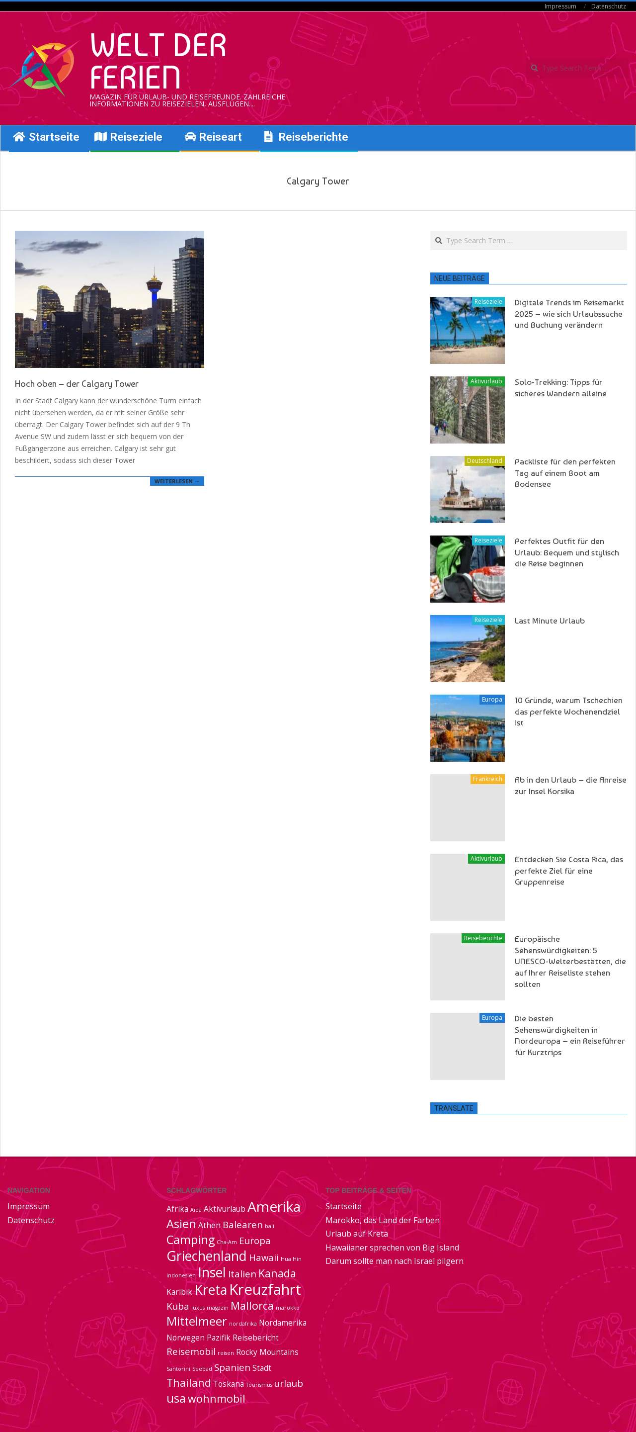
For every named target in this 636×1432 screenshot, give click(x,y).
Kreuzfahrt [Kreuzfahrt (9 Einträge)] (265, 1289)
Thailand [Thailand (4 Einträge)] (188, 1382)
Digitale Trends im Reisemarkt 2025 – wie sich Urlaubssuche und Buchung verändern (569, 313)
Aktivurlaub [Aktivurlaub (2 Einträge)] (224, 1208)
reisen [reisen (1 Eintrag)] (226, 1352)
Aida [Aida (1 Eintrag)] (196, 1209)
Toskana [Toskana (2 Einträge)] (228, 1383)
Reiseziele (488, 301)
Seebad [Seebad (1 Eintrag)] (202, 1368)
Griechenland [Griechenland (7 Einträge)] (206, 1256)
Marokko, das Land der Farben (382, 1220)
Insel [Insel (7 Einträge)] (212, 1272)
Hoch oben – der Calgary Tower (77, 383)
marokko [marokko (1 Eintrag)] (288, 1307)
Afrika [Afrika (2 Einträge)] (177, 1208)
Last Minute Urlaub (550, 621)
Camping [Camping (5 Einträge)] (190, 1240)
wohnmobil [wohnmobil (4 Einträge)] (216, 1398)
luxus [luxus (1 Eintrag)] (198, 1307)
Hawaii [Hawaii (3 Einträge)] (264, 1257)
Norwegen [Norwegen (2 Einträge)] (185, 1337)
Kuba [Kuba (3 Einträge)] (177, 1306)
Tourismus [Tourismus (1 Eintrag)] (259, 1384)
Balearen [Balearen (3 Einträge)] (243, 1224)
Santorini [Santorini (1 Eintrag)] (178, 1368)
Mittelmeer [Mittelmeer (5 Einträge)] (196, 1321)
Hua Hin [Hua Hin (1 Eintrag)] (291, 1258)
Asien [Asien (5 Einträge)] (181, 1224)
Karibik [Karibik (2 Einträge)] (179, 1291)
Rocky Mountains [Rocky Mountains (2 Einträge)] (267, 1351)
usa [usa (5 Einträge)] (176, 1398)
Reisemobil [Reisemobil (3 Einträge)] (191, 1351)
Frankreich (487, 779)
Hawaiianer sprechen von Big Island (392, 1247)
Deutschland (484, 460)
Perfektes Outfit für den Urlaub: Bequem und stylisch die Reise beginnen (567, 552)
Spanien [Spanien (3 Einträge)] (232, 1367)
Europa (492, 699)
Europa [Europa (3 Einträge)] (255, 1240)
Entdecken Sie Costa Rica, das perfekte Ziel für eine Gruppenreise (569, 870)
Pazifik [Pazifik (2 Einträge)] (219, 1337)
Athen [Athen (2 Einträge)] (209, 1225)
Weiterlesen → (177, 481)
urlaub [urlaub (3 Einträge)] (288, 1383)
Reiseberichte (483, 938)
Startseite (343, 1206)
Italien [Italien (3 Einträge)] (242, 1273)
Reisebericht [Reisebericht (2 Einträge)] (256, 1337)
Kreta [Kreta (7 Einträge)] (210, 1290)
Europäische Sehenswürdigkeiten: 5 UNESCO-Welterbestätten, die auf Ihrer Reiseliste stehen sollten (570, 961)
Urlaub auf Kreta (356, 1233)
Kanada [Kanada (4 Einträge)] (277, 1273)
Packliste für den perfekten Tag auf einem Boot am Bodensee (565, 472)
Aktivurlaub (486, 381)
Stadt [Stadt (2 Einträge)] (261, 1367)
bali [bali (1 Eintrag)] (269, 1226)
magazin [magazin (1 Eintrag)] (218, 1307)
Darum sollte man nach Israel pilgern (394, 1260)
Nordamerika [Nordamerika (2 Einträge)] (283, 1322)
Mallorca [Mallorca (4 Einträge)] (252, 1305)
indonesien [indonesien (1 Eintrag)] (181, 1275)
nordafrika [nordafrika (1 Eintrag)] (243, 1323)
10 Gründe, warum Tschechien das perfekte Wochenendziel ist (569, 711)
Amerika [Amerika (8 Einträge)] (274, 1206)
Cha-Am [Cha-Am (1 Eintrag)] (227, 1242)
